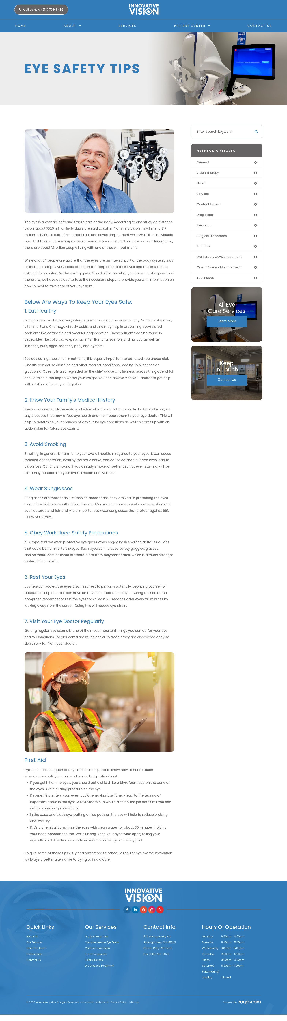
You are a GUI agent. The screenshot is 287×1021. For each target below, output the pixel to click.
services (203, 195)
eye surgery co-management (221, 259)
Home (20, 26)
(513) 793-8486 (163, 948)
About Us (32, 936)
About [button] (72, 26)
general (203, 162)
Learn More (227, 324)
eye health (205, 227)
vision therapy (209, 173)
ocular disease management (220, 270)
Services (127, 26)
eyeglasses (206, 216)
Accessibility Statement (94, 1002)
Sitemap (134, 1002)
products (204, 249)
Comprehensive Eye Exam (102, 942)
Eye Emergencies (96, 954)
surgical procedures (213, 238)
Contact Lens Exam (98, 948)
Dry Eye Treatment (97, 936)
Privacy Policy (118, 1002)
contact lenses (209, 205)
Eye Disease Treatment (100, 966)
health (202, 184)
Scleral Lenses (94, 960)
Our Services (34, 942)
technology (206, 281)
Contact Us (259, 26)
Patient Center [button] (192, 26)
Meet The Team (36, 948)
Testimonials (34, 954)
